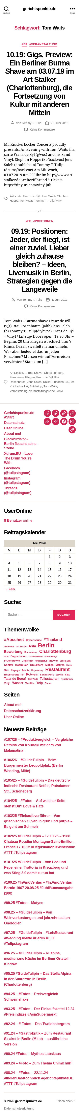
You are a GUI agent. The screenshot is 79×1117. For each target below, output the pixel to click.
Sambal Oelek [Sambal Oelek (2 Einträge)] (47, 674)
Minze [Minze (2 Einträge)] (69, 665)
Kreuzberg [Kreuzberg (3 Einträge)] (36, 664)
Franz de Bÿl (31, 196)
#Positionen (43, 221)
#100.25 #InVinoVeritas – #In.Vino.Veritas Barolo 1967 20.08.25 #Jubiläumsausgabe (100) (38, 887)
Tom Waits (26, 200)
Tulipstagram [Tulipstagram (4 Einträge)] (49, 678)
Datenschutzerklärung (22, 711)
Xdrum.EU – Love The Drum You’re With (18, 458)
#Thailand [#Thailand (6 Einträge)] (53, 639)
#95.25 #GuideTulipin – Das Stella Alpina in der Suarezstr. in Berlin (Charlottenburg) (37, 979)
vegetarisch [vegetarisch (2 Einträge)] (67, 679)
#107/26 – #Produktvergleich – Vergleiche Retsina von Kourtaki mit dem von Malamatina (38, 745)
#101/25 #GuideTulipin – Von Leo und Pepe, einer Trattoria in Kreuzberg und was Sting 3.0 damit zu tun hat (36, 867)
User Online (13, 428)
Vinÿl (59, 200)
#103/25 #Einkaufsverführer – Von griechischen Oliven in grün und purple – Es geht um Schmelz (38, 821)
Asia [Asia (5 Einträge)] (32, 646)
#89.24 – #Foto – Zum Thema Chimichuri (37, 1063)
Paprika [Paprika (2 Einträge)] (25, 670)
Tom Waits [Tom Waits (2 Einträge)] (33, 679)
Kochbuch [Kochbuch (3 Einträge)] (21, 664)
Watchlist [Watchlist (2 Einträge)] (29, 683)
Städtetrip (36, 386)
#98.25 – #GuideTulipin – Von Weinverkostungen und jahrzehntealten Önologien (37, 917)
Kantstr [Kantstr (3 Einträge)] (8, 664)
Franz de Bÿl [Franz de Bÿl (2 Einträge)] (51, 656)
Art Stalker (16, 372)
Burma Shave (33, 372)
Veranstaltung (18, 391)
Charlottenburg (53, 372)
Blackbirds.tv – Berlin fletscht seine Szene (20, 443)
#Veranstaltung (43, 44)
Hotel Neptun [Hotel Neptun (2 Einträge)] (41, 661)
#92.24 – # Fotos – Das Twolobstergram (37, 1024)
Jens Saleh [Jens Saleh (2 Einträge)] (65, 661)
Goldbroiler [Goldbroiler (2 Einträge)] (27, 661)
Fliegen (30, 377)
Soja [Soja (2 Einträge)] (67, 674)
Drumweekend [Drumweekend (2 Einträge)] (35, 656)
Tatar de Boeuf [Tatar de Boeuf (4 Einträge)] (15, 678)
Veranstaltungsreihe (42, 391)
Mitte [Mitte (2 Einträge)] (6, 670)
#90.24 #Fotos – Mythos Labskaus (32, 1054)
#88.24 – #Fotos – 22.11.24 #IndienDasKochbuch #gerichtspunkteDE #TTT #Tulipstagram (38, 1078)
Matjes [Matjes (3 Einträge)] (49, 664)
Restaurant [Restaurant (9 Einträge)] (57, 669)
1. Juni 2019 (60, 299)
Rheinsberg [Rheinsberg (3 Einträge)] (11, 674)
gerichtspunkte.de (39, 8)
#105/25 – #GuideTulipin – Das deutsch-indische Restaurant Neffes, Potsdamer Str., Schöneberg (37, 785)
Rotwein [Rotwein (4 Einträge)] (32, 674)
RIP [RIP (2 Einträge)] (22, 674)
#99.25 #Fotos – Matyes (23, 903)
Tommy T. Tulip (31, 123)
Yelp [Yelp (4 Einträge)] (39, 683)
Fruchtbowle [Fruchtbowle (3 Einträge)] (12, 660)
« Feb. (11, 589)
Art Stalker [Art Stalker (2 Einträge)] (21, 646)
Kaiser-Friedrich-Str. (56, 382)
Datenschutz (14, 423)
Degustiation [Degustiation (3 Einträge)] (18, 656)
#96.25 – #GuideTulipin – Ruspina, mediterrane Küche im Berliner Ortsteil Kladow (36, 958)
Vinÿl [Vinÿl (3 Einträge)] (7, 683)
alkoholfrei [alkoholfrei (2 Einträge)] (9, 646)
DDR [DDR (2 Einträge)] (6, 656)
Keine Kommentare (42, 129)
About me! (12, 434)
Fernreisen (17, 377)
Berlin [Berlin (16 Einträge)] (46, 645)
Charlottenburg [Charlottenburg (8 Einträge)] (55, 651)
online (18, 520)
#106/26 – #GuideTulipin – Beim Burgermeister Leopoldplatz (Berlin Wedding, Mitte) (33, 765)
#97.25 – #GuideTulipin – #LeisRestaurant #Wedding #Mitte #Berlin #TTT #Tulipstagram (38, 938)
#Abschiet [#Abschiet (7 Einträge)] (14, 639)
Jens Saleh (48, 196)
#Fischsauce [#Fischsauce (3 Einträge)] (34, 640)
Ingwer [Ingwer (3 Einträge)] (53, 660)
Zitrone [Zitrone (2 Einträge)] (48, 683)
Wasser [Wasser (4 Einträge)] (17, 683)
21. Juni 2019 (59, 123)
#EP (24, 44)
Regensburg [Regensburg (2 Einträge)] (37, 670)
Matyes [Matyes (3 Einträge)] (59, 664)
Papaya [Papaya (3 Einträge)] (15, 670)
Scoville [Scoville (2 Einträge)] (59, 674)
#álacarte (16, 196)
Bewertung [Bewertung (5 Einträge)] (13, 652)
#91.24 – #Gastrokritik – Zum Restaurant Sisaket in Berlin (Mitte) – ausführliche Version (37, 1038)
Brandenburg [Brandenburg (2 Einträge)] (30, 652)
